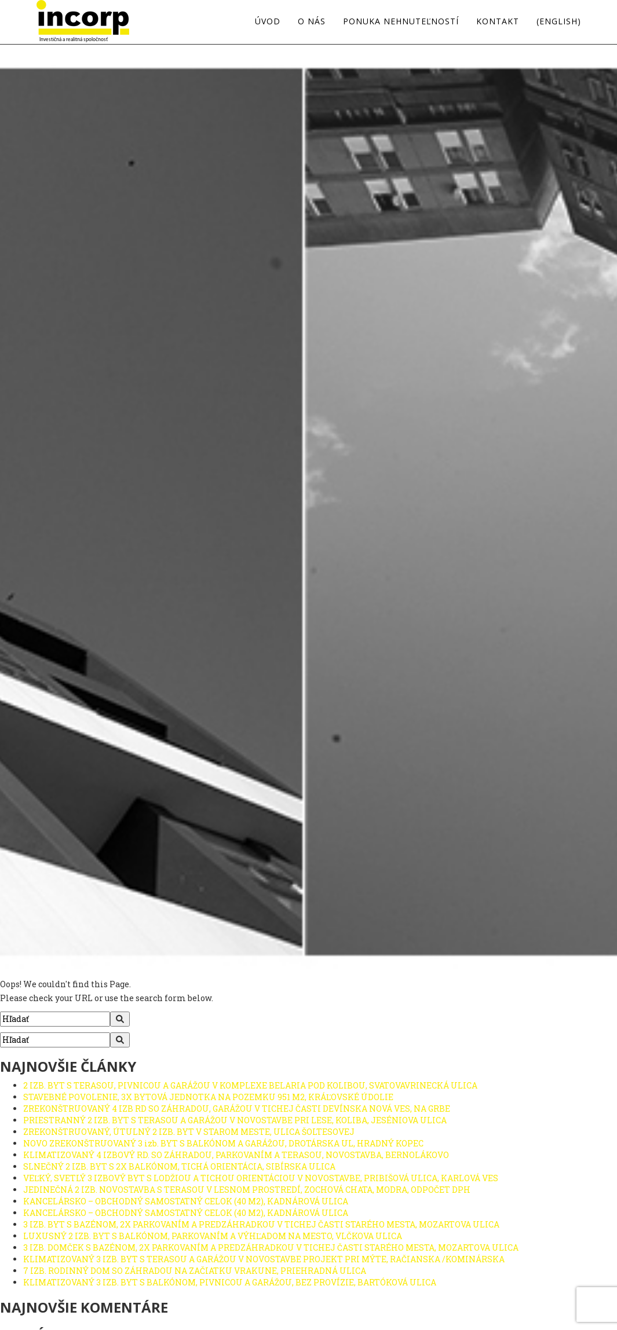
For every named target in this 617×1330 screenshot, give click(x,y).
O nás (312, 21)
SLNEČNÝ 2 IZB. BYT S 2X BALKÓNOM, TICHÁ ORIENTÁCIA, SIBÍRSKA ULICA (179, 1166)
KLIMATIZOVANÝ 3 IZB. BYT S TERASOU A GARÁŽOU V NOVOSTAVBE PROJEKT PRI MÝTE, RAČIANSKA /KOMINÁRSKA (264, 1259)
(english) (558, 21)
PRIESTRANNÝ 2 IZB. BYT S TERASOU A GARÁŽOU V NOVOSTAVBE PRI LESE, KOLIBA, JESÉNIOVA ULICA (235, 1120)
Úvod (267, 21)
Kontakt (497, 21)
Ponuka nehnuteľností (401, 21)
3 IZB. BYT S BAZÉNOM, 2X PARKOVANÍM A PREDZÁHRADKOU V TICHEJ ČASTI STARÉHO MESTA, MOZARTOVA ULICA (261, 1224)
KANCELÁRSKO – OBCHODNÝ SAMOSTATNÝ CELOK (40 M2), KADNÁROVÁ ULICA (185, 1201)
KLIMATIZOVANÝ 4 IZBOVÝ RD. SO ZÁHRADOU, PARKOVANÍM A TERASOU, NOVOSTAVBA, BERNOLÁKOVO (236, 1154)
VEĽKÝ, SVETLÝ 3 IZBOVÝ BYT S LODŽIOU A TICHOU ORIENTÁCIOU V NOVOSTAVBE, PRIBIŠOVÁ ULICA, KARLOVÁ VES (260, 1178)
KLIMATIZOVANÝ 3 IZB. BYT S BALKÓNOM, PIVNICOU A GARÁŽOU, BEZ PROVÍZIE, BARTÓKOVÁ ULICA (229, 1282)
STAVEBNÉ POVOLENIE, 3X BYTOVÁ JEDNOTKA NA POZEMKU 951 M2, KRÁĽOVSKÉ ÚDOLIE (208, 1096)
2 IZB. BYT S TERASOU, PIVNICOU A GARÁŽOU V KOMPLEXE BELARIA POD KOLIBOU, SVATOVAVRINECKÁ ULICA (250, 1085)
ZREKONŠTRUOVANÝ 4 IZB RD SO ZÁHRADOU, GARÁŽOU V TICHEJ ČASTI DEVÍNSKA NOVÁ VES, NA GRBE (236, 1108)
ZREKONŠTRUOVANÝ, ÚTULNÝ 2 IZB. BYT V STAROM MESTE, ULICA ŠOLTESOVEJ (189, 1131)
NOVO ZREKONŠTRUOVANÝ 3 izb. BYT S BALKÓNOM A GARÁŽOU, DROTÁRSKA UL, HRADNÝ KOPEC (223, 1143)
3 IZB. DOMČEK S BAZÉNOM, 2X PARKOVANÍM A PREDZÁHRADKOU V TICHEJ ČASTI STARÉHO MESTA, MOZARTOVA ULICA (271, 1247)
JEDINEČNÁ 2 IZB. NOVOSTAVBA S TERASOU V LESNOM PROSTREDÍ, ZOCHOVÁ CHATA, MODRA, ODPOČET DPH (246, 1189)
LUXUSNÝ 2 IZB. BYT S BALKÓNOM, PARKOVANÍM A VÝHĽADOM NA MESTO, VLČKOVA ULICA (212, 1235)
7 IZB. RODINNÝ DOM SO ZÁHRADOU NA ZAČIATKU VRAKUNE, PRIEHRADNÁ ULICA (194, 1270)
